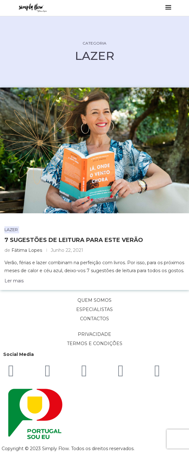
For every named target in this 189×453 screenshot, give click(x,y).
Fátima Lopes (26, 250)
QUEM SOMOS (94, 300)
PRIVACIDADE (94, 334)
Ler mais (14, 281)
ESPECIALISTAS (94, 309)
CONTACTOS (94, 318)
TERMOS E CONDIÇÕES (94, 343)
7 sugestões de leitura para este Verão (73, 240)
